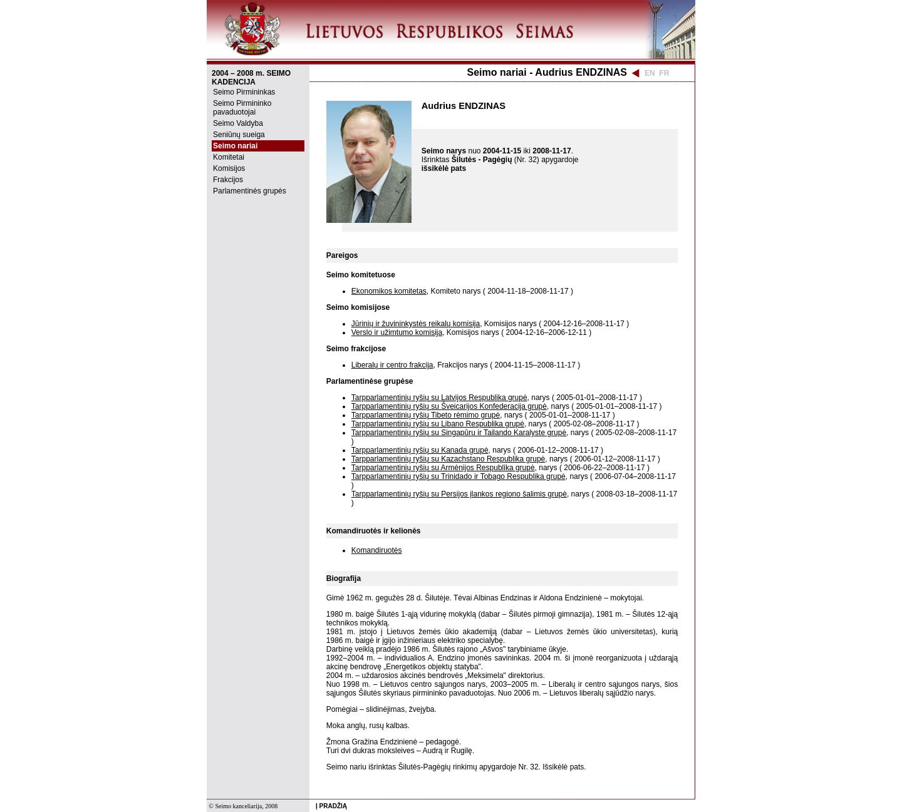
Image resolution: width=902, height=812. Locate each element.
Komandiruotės (376, 550)
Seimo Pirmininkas (244, 92)
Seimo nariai (235, 145)
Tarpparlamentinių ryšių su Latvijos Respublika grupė (439, 397)
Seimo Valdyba (238, 123)
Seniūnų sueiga (239, 134)
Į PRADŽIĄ (331, 806)
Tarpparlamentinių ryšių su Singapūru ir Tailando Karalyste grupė (458, 432)
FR (664, 73)
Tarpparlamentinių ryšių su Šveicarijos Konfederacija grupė (449, 406)
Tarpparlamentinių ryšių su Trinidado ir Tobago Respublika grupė (458, 476)
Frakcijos (228, 179)
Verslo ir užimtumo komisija (396, 332)
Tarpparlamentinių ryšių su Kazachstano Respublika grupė (448, 459)
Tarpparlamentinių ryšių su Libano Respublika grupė (437, 423)
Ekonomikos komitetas (389, 291)
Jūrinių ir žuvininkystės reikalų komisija (415, 323)
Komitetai (228, 157)
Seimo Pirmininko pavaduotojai (242, 107)
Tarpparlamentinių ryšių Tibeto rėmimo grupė (425, 415)
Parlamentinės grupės (249, 191)
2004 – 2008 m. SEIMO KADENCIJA (251, 77)
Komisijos (229, 168)
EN (650, 73)
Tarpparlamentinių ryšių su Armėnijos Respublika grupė (443, 467)
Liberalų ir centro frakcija (392, 365)
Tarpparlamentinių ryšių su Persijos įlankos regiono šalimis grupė (459, 494)
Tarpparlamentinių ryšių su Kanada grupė (420, 450)
